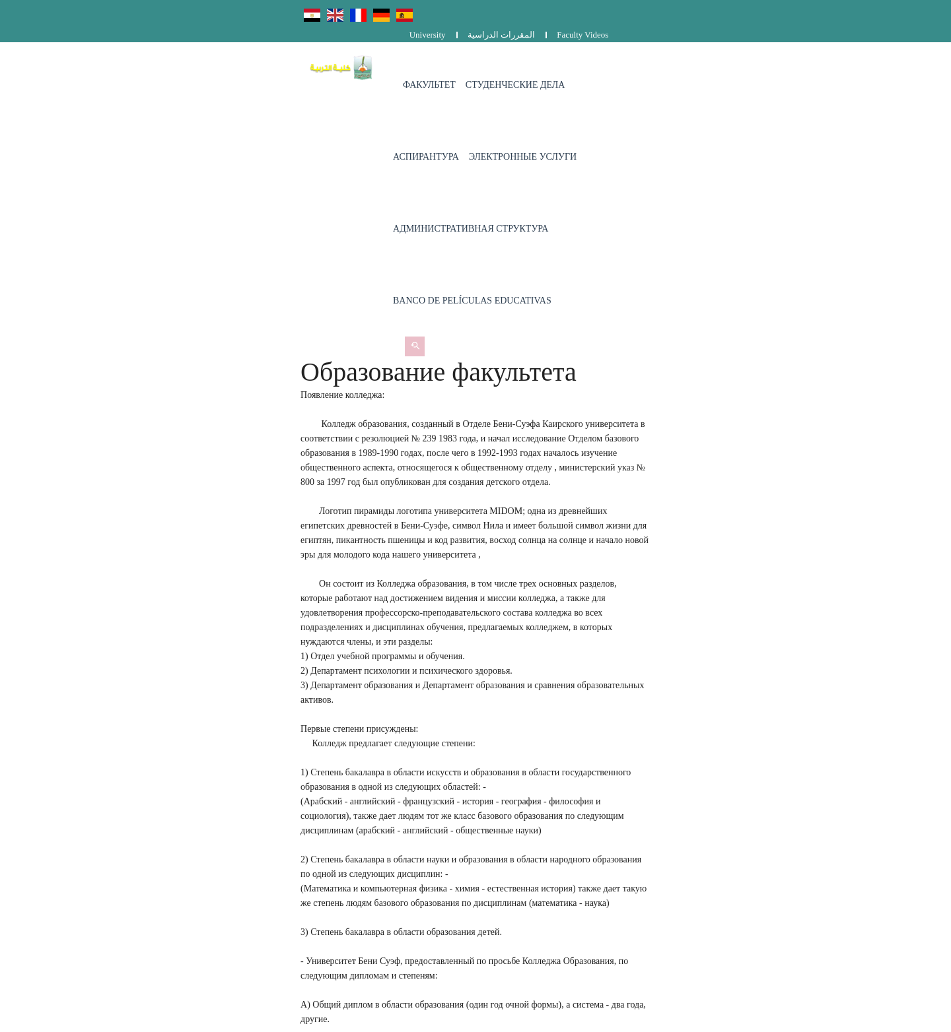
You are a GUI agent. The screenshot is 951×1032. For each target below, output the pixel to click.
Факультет (323, 66)
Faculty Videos (836, 11)
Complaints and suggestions (669, 893)
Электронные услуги (598, 66)
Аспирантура (502, 66)
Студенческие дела (410, 66)
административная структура (740, 66)
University (680, 11)
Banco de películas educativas (366, 138)
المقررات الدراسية (754, 11)
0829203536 (387, 891)
